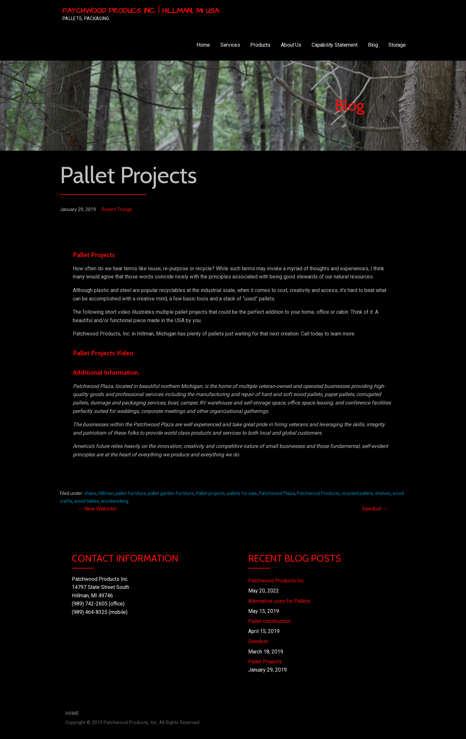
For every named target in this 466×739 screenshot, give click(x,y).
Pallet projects (210, 493)
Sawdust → (375, 509)
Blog (373, 45)
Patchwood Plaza (277, 493)
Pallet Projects (265, 662)
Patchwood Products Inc (276, 581)
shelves (383, 493)
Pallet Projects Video (103, 353)
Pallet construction (269, 621)
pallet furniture (131, 493)
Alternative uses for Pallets (279, 601)
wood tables (86, 501)
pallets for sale (242, 493)
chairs (90, 493)
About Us (291, 45)
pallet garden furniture (171, 493)
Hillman (106, 493)
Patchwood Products (318, 493)
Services (230, 45)
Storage (397, 45)
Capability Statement (335, 45)
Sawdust (258, 641)
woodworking (114, 501)
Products (260, 45)
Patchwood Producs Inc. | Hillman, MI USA (140, 11)
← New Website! (97, 509)
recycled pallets (357, 493)
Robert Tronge (117, 209)
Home (203, 45)
